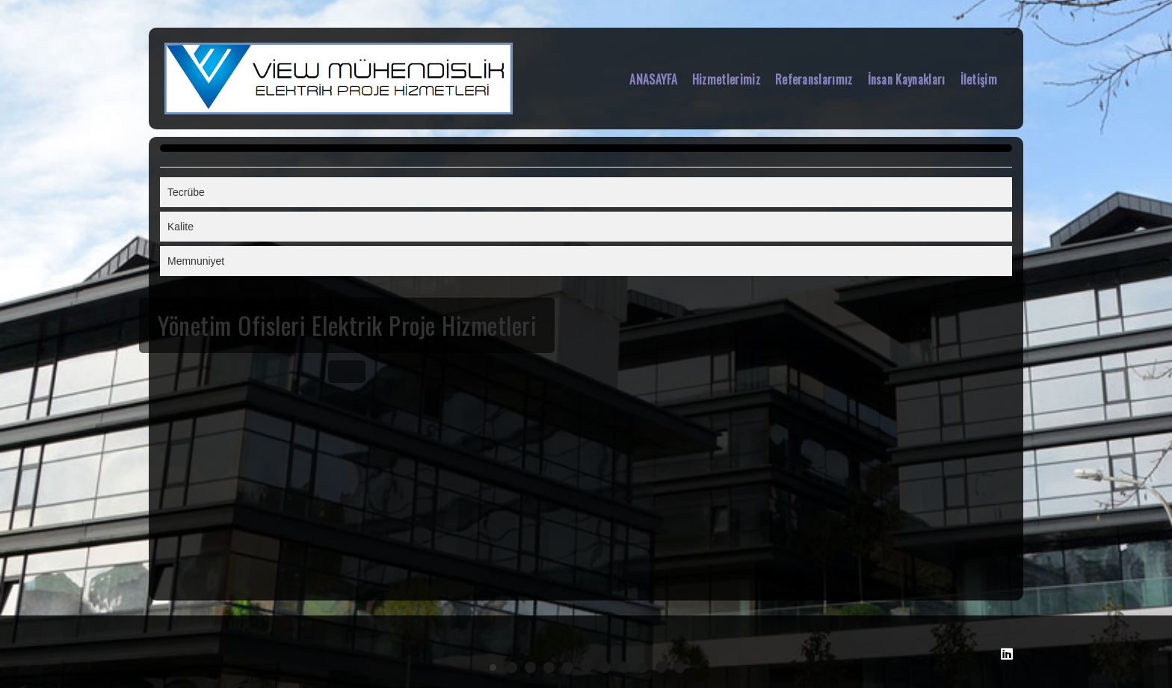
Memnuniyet (195, 261)
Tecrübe (186, 192)
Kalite (180, 227)
